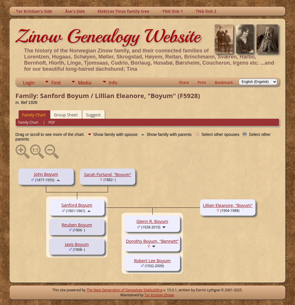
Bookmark (224, 82)
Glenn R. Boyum (152, 221)
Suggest (93, 115)
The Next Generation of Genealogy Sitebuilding (125, 290)
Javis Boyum (77, 244)
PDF (51, 122)
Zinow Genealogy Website (107, 36)
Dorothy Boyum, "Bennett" (152, 241)
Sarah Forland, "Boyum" (107, 174)
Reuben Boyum (77, 225)
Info (113, 82)
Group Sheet (66, 115)
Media (84, 82)
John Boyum (46, 174)
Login (29, 82)
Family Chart (34, 115)
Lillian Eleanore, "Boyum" (228, 205)
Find (56, 82)
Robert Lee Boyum (152, 260)
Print (202, 82)
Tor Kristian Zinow (159, 294)
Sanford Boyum (77, 205)
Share (184, 82)
